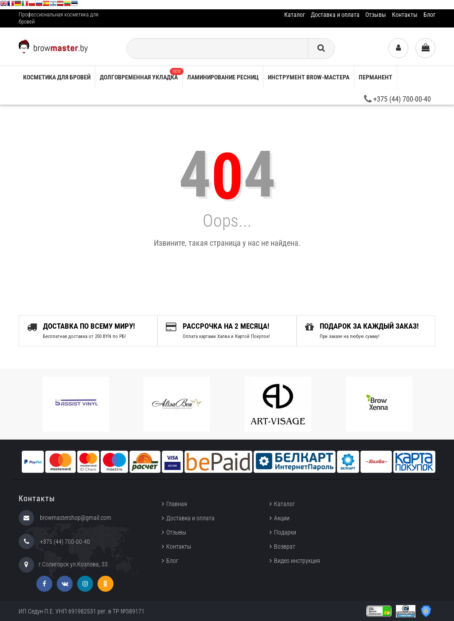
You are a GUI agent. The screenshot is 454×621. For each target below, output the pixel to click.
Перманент (375, 77)
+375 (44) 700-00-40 (397, 99)
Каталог (294, 14)
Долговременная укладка (141, 74)
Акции (282, 518)
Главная (176, 503)
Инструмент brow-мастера (308, 77)
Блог (429, 14)
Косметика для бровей (56, 77)
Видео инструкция (297, 560)
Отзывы (375, 14)
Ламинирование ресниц (222, 77)
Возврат (284, 546)
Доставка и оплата (335, 14)
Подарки (285, 532)
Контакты (405, 14)
